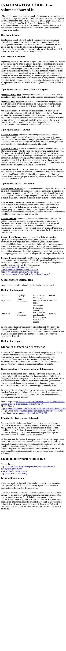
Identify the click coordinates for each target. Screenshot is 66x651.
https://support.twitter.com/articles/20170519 (19, 269)
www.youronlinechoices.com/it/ (14, 471)
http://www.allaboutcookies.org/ (14, 473)
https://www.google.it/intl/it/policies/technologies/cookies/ (25, 274)
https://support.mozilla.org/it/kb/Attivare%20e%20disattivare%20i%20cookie (33, 408)
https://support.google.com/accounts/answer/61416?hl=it (39, 411)
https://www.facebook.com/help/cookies (17, 267)
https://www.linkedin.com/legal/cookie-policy (20, 272)
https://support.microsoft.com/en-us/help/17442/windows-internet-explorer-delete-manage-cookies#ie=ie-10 (33, 402)
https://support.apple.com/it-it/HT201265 (30, 413)
